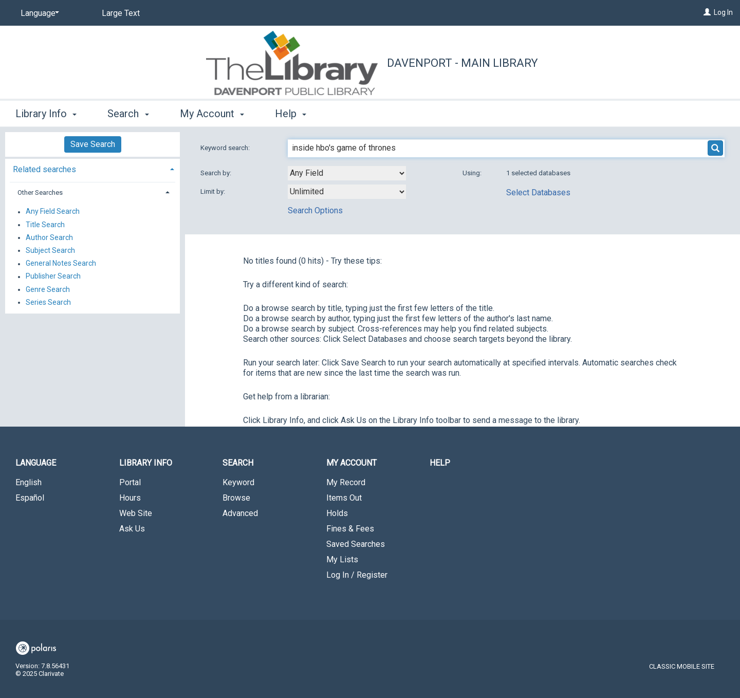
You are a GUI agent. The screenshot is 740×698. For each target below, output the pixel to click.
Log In (723, 12)
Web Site (135, 513)
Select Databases (538, 192)
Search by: (216, 173)
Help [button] (290, 113)
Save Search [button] (92, 144)
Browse (236, 498)
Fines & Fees (350, 529)
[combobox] (347, 173)
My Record (345, 482)
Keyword (238, 482)
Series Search (48, 302)
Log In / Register (356, 575)
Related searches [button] (44, 169)
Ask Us (132, 529)
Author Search (49, 237)
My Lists (342, 559)
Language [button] (35, 463)
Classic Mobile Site (681, 666)
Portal (130, 482)
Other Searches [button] (40, 192)
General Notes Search (61, 264)
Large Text (121, 13)
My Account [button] (212, 113)
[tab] (92, 168)
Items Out (344, 498)
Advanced (240, 513)
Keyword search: (225, 148)
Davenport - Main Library (462, 63)
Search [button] (128, 113)
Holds (337, 513)
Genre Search (48, 289)
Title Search (45, 225)
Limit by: (213, 191)
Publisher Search (53, 276)
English (28, 482)
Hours (130, 498)
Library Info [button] (46, 113)
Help (440, 463)
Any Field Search (53, 212)
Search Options (315, 210)
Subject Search (50, 250)
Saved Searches (355, 544)
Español (29, 498)
